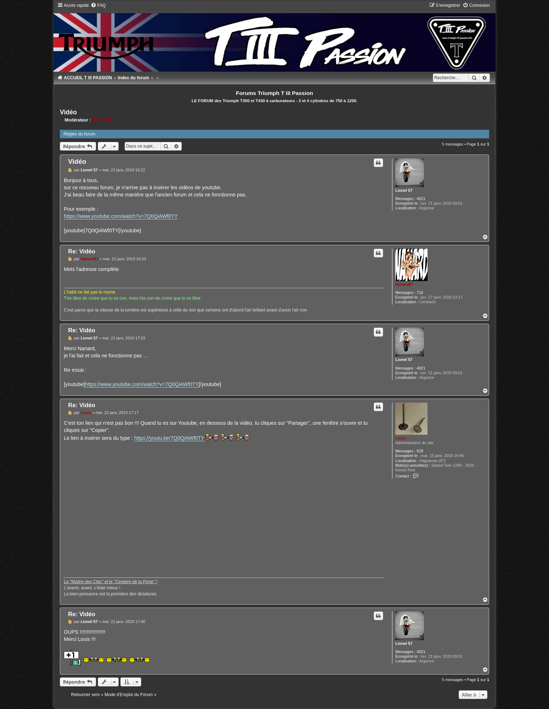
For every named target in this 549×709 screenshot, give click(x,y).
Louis (400, 438)
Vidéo (68, 112)
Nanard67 (102, 120)
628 (420, 451)
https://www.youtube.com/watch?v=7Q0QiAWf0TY (121, 216)
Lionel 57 (403, 190)
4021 (421, 198)
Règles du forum (79, 134)
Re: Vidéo (81, 251)
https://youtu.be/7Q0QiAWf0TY (169, 438)
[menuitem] (98, 5)
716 (420, 292)
